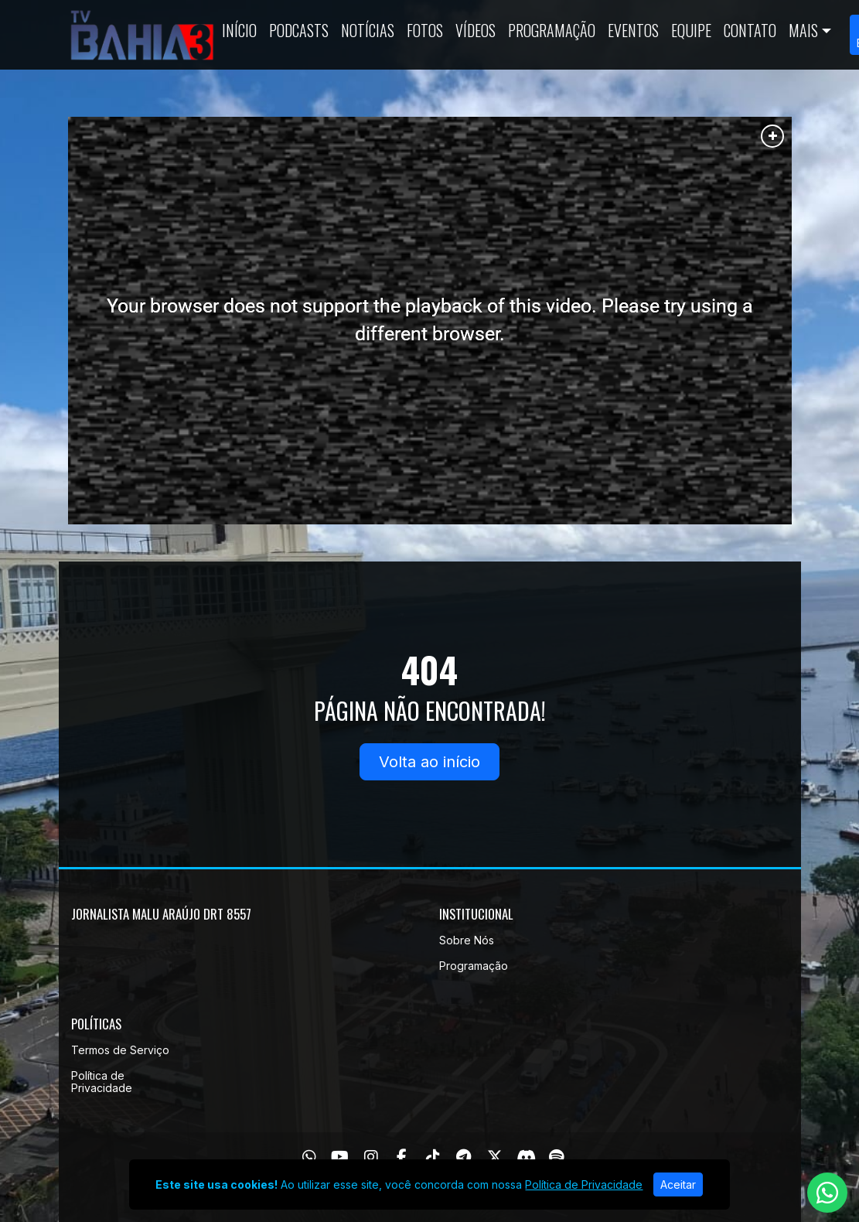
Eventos (633, 30)
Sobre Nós (466, 940)
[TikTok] (433, 1157)
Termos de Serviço (120, 1049)
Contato (750, 30)
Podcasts (299, 30)
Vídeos (475, 30)
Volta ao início (429, 762)
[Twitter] (495, 1157)
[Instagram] (371, 1157)
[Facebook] (402, 1157)
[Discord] (526, 1157)
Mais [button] (803, 30)
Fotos (425, 30)
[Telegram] (463, 1157)
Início (239, 30)
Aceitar (678, 1184)
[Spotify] (556, 1157)
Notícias (367, 30)
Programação (551, 30)
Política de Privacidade (101, 1082)
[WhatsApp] (309, 1157)
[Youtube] (340, 1157)
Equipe (691, 30)
